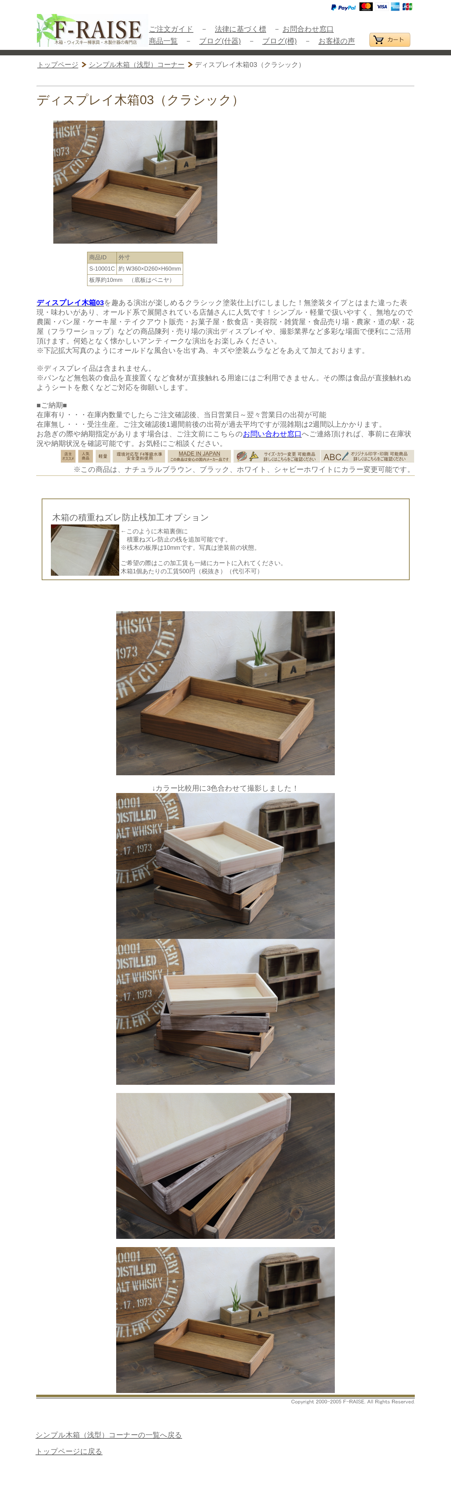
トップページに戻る (69, 1451)
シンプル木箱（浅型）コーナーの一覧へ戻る (109, 1435)
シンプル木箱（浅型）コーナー (136, 64)
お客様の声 (336, 41)
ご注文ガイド (171, 29)
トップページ (57, 64)
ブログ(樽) (279, 41)
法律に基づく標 (240, 29)
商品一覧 (163, 41)
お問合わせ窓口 (308, 29)
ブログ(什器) (220, 41)
